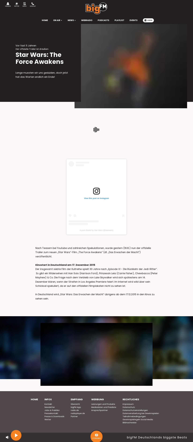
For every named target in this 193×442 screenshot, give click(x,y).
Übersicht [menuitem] (75, 404)
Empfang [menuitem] (77, 399)
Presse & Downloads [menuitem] (54, 416)
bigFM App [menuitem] (76, 407)
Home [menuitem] (34, 399)
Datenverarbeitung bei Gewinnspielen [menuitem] (141, 413)
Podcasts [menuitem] (103, 20)
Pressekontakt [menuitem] (51, 413)
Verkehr (8, 4)
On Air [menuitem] (57, 20)
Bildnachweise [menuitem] (129, 422)
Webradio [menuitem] (86, 20)
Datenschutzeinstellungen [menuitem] (135, 410)
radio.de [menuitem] (75, 410)
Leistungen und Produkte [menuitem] (103, 404)
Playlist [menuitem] (119, 20)
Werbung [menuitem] (97, 399)
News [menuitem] (72, 20)
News (25, 4)
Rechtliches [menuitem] (131, 399)
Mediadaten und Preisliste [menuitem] (103, 407)
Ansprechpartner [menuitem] (99, 410)
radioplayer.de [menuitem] (78, 413)
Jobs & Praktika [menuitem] (51, 410)
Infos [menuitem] (48, 399)
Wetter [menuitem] (47, 419)
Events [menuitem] (134, 20)
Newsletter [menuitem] (49, 407)
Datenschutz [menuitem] (129, 407)
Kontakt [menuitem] (48, 404)
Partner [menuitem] (74, 416)
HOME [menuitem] (45, 20)
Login (148, 20)
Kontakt (33, 4)
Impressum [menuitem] (128, 404)
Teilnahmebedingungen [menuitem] (134, 416)
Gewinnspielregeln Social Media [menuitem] (138, 419)
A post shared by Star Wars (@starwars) (96, 230)
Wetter (16, 4)
